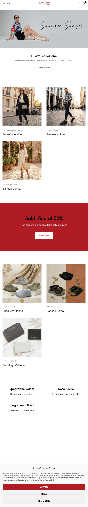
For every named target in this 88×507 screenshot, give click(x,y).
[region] (44, 29)
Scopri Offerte (44, 235)
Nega (44, 494)
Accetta (44, 487)
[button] (44, 29)
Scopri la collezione (44, 67)
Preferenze (44, 501)
